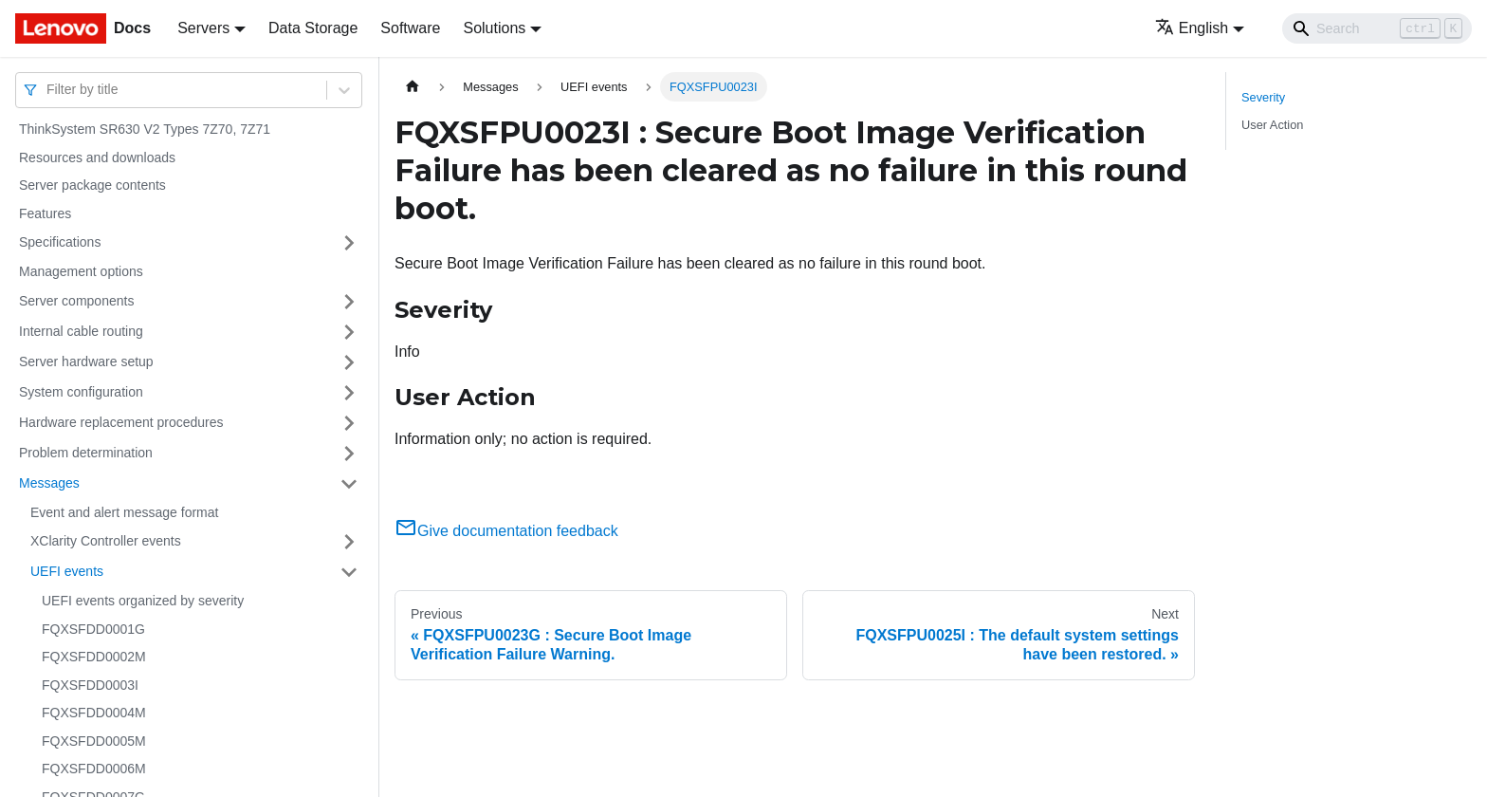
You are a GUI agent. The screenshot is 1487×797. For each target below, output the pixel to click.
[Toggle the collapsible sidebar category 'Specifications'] (349, 243)
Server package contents (92, 185)
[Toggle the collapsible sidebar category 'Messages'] (349, 484)
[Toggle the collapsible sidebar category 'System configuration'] (349, 393)
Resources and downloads (97, 157)
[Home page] (413, 87)
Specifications (60, 242)
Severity (1263, 97)
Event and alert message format (124, 512)
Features (45, 213)
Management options (81, 271)
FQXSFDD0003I (90, 685)
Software (410, 28)
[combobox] (48, 90)
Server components (76, 300)
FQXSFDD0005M (94, 741)
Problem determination (86, 452)
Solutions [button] (494, 28)
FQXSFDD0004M (94, 712)
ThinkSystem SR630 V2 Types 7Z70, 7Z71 (144, 129)
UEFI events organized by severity (143, 600)
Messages (49, 483)
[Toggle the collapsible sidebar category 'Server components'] (349, 302)
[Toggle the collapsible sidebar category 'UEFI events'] (349, 572)
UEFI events (66, 571)
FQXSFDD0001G (93, 629)
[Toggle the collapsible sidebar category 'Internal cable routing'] (349, 332)
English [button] (1191, 28)
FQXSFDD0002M (94, 656)
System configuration (81, 391)
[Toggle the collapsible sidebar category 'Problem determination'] (349, 453)
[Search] (1377, 28)
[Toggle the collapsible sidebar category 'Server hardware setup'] (349, 362)
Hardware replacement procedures (121, 422)
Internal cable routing (81, 331)
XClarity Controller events (105, 540)
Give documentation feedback (506, 531)
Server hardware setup (86, 361)
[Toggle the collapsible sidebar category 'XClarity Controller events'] (349, 542)
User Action (1272, 125)
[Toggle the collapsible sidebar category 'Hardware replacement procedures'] (349, 423)
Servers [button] (203, 28)
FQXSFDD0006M (94, 768)
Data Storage (313, 28)
